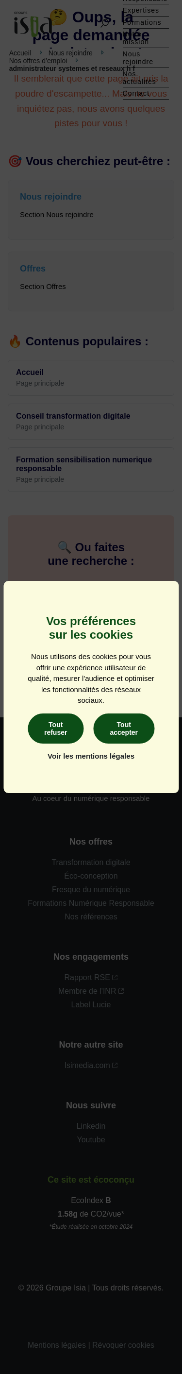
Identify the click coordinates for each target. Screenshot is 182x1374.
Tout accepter (124, 728)
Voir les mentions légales (91, 756)
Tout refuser (55, 728)
